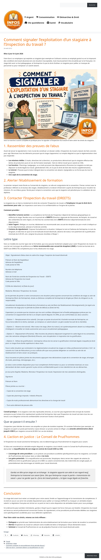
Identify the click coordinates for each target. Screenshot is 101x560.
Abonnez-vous (92, 556)
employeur (9, 543)
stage (15, 543)
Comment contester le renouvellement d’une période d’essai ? (25, 545)
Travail (8, 541)
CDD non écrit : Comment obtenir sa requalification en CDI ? (25, 547)
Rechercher (63, 2)
